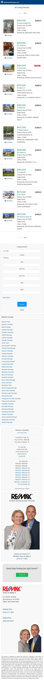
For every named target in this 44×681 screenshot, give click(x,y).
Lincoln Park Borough (8, 361)
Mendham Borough (7, 369)
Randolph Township (7, 404)
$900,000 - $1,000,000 (20, 482)
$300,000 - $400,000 (21, 468)
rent (26, 678)
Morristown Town (7, 385)
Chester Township (7, 337)
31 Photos (9, 94)
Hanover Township (7, 351)
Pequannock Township (8, 401)
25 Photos (9, 74)
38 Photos (9, 159)
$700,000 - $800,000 (21, 477)
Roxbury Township (7, 414)
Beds (22, 282)
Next (25, 13)
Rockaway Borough (7, 409)
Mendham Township (8, 372)
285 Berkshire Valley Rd (24, 217)
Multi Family (21, 454)
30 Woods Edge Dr (22, 130)
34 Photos (9, 178)
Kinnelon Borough (7, 359)
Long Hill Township (7, 364)
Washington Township (8, 419)
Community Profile (22, 432)
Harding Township (7, 353)
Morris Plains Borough (8, 380)
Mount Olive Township (8, 390)
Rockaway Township (8, 412)
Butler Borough (6, 327)
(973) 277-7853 (22, 559)
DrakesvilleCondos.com (11, 2)
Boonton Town (6, 322)
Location (22, 255)
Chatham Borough (7, 330)
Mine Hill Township (7, 375)
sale (22, 678)
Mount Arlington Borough (9, 388)
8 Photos (9, 35)
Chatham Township (7, 332)
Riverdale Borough (7, 406)
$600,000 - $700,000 (21, 475)
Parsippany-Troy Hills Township (11, 398)
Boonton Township (7, 324)
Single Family (21, 449)
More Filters (6, 297)
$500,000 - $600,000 (21, 472)
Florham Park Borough (8, 348)
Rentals (21, 456)
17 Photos (9, 142)
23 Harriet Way (21, 68)
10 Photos (9, 58)
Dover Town (5, 343)
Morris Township (6, 382)
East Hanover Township (9, 345)
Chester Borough (7, 335)
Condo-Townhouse (21, 451)
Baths (22, 289)
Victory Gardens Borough (9, 417)
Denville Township (7, 340)
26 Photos (9, 201)
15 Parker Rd (21, 107)
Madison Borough (7, 367)
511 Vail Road (21, 45)
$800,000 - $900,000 (21, 479)
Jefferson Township (7, 356)
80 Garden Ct (21, 88)
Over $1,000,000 (22, 484)
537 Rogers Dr (21, 152)
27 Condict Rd (21, 172)
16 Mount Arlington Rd (23, 23)
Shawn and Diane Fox (22, 554)
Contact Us (22, 575)
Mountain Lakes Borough (9, 393)
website (6, 656)
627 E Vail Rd (21, 194)
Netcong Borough (7, 396)
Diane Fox (7, 618)
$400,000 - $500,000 (21, 470)
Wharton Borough (7, 422)
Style (22, 262)
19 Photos (9, 220)
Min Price (22, 269)
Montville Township (7, 377)
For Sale (20, 447)
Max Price (22, 275)
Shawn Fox (7, 609)
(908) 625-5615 (8, 621)
